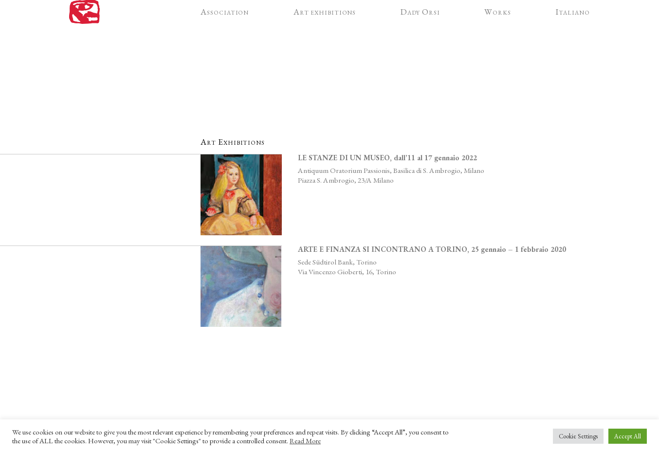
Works (497, 27)
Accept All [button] (627, 436)
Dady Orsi (420, 27)
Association (225, 27)
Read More (305, 440)
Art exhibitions (324, 27)
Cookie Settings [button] (578, 436)
